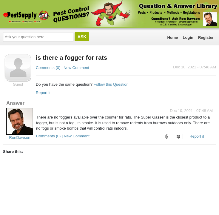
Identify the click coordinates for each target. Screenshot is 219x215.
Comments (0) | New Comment (62, 67)
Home (172, 37)
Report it (43, 92)
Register (206, 37)
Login (188, 37)
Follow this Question (111, 84)
